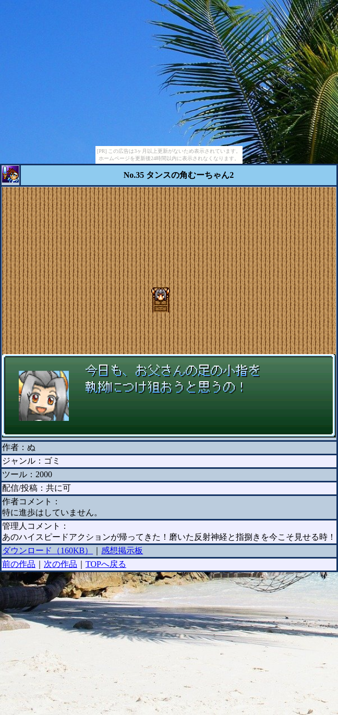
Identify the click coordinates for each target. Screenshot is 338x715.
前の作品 (18, 564)
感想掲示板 (122, 550)
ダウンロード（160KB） (47, 550)
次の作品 (60, 564)
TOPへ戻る (106, 564)
